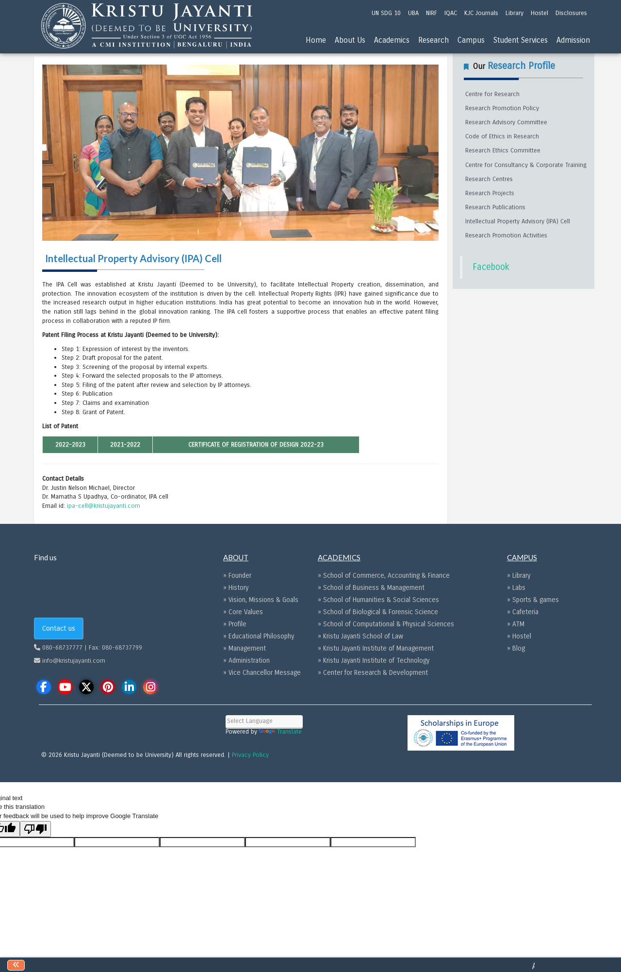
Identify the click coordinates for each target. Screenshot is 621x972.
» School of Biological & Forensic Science (378, 612)
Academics (391, 40)
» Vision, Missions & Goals (260, 600)
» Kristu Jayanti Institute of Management (376, 648)
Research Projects (489, 193)
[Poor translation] (35, 829)
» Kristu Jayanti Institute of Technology (373, 660)
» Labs (516, 588)
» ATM (515, 624)
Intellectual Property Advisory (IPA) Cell (517, 221)
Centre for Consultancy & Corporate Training (526, 165)
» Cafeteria (523, 612)
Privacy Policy (250, 755)
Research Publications (495, 207)
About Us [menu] (350, 40)
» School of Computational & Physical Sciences (386, 624)
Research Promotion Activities (506, 235)
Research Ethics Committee (502, 150)
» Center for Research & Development (373, 673)
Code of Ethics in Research (502, 136)
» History (235, 588)
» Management (244, 648)
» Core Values (243, 612)
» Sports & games (533, 600)
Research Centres (489, 179)
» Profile (234, 624)
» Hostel (519, 636)
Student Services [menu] (520, 40)
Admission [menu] (573, 40)
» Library (518, 575)
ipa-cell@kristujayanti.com (103, 506)
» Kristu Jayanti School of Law (360, 636)
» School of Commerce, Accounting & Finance (384, 575)
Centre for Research (492, 94)
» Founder (237, 575)
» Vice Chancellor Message (262, 673)
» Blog (516, 648)
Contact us (58, 628)
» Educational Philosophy (258, 636)
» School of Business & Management (371, 588)
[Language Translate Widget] (264, 721)
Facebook (491, 267)
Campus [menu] (471, 40)
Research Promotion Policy (502, 108)
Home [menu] (316, 40)
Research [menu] (433, 40)
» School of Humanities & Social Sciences (378, 600)
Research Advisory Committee (506, 122)
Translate (280, 732)
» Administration (246, 660)
